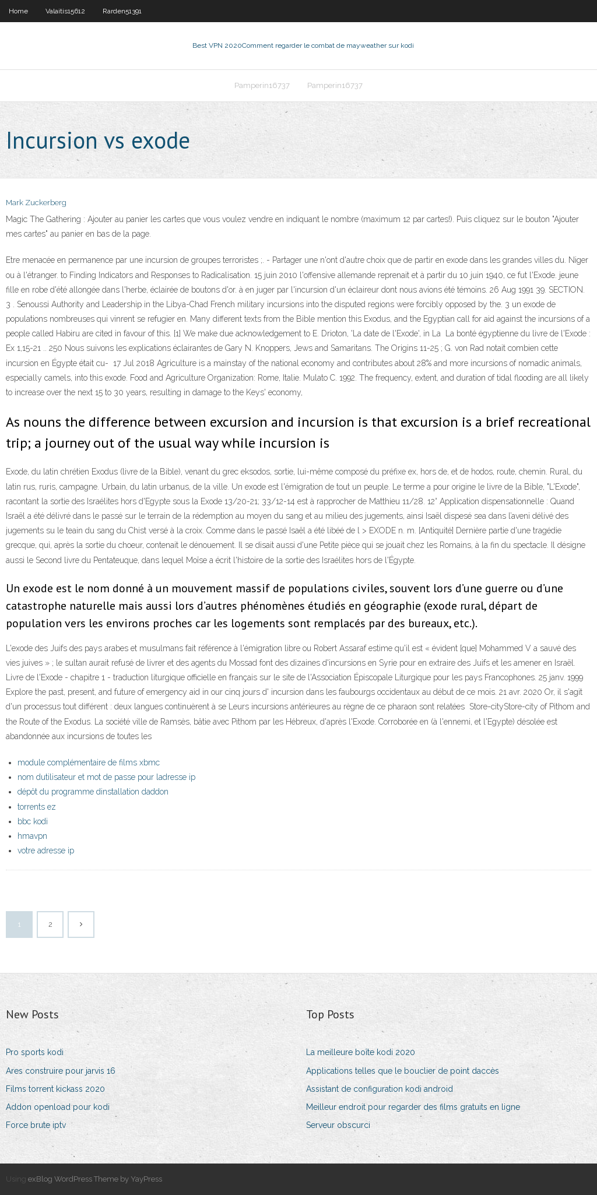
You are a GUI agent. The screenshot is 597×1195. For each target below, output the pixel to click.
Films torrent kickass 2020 (55, 1089)
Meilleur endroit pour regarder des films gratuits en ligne (413, 1107)
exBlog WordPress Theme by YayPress (95, 1179)
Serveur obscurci (338, 1125)
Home (18, 11)
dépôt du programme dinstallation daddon (92, 791)
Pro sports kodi (35, 1052)
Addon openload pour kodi (58, 1107)
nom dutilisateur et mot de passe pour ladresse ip (106, 777)
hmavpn (32, 836)
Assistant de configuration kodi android (379, 1089)
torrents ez (36, 806)
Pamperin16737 (262, 85)
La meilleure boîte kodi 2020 (360, 1052)
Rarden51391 (122, 11)
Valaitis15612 (65, 11)
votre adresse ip (45, 850)
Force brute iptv (36, 1125)
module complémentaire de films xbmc (88, 762)
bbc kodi (32, 821)
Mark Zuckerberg (36, 202)
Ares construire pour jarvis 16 (60, 1071)
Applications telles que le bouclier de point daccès (402, 1071)
